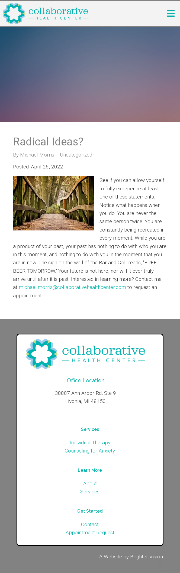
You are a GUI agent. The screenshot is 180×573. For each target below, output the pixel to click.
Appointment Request (90, 532)
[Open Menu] (171, 13)
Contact (90, 524)
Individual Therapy (90, 442)
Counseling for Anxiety (90, 451)
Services (89, 492)
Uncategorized (76, 154)
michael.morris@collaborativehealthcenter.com (72, 287)
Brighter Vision (146, 557)
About (90, 483)
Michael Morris (37, 154)
